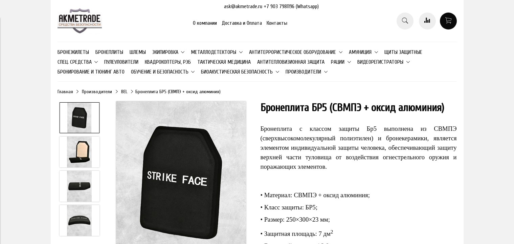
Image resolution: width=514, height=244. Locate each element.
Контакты (277, 23)
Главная (65, 92)
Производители (97, 92)
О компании (205, 23)
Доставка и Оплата (242, 23)
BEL (124, 92)
